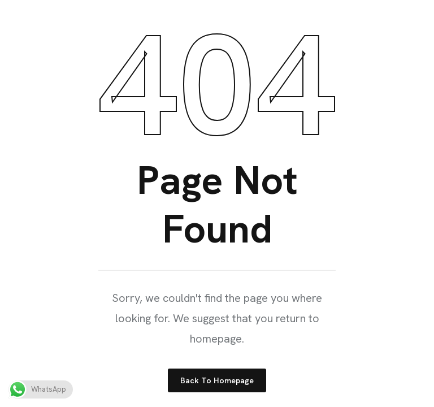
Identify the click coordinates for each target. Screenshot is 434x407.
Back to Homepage (217, 380)
